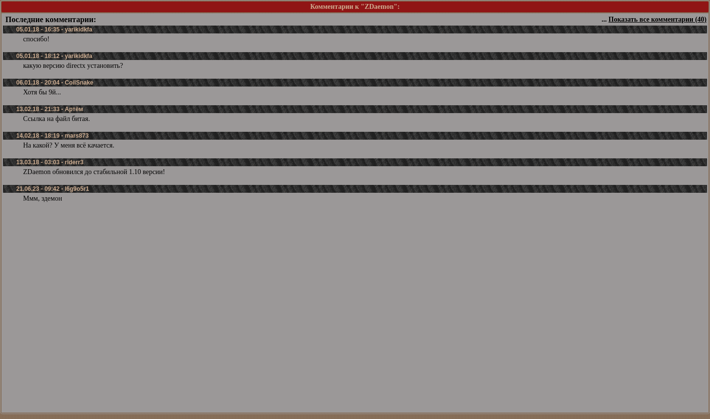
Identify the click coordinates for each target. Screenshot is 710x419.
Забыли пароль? (306, 406)
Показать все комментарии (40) (658, 19)
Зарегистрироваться (364, 406)
